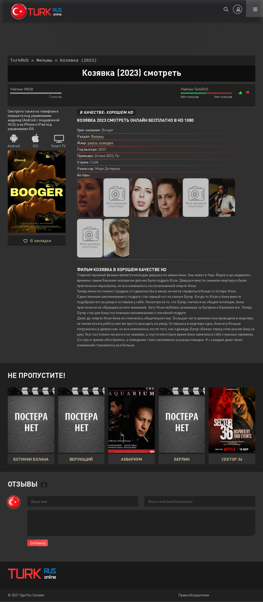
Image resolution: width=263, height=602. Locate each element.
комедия (106, 144)
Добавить (37, 544)
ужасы (93, 144)
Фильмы (97, 137)
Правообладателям (193, 596)
